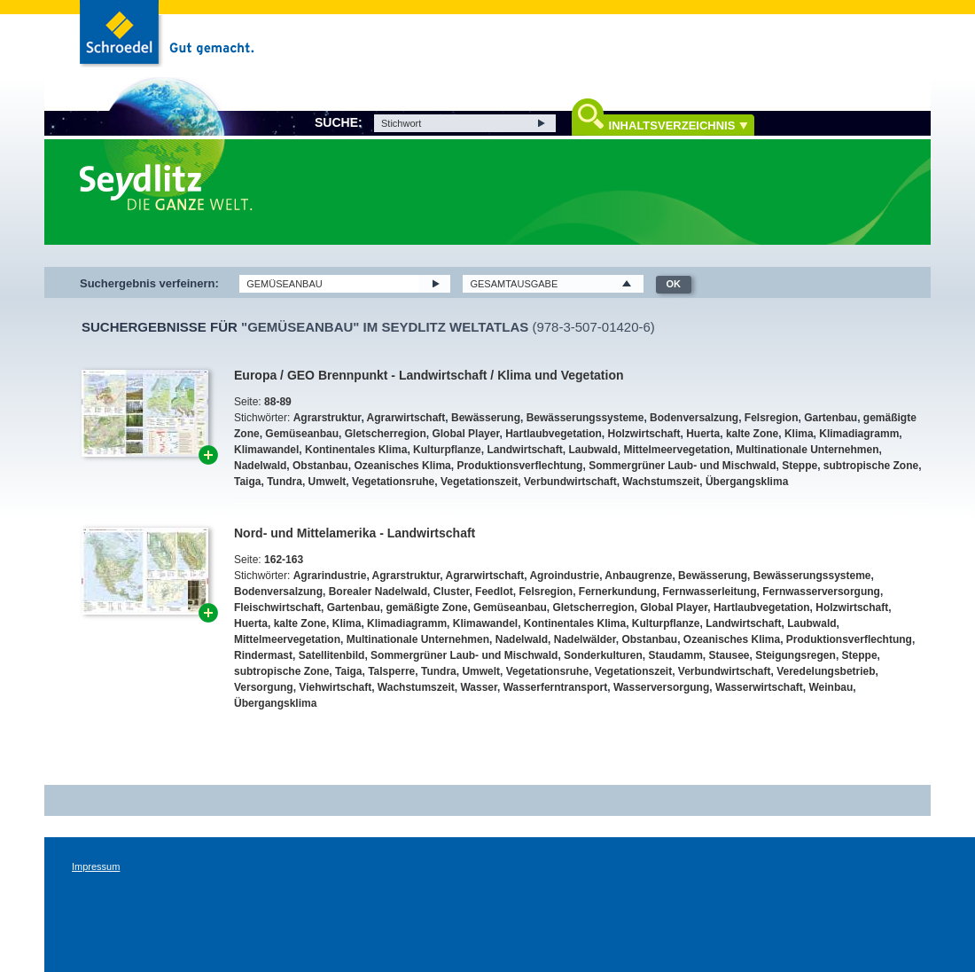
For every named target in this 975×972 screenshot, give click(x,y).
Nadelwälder (585, 639)
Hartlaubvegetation (553, 433)
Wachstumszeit (660, 481)
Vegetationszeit (479, 481)
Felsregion (772, 418)
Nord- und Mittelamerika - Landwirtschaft (354, 533)
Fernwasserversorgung (821, 591)
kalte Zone (752, 433)
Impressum (96, 866)
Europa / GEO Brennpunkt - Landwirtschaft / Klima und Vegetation (428, 375)
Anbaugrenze (638, 575)
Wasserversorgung (661, 687)
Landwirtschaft (524, 449)
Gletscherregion (385, 433)
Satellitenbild (332, 655)
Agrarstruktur (327, 418)
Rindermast (263, 655)
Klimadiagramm (859, 433)
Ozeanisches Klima (402, 465)
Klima (799, 433)
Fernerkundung (618, 591)
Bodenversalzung (694, 418)
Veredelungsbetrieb (825, 671)
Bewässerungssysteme (585, 418)
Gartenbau (830, 418)
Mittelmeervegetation (676, 449)
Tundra (284, 481)
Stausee (728, 655)
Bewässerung (485, 418)
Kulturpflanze (447, 449)
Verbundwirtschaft (570, 481)
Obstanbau (320, 465)
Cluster (451, 591)
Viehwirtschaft (335, 687)
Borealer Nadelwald (378, 591)
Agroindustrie (564, 575)
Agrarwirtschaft (406, 418)
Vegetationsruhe (393, 481)
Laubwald (592, 449)
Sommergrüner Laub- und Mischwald (682, 465)
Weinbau (831, 687)
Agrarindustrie (330, 575)
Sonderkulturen (603, 655)
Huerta (703, 433)
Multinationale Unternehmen (807, 449)
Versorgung (263, 687)
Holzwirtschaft (644, 433)
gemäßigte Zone (426, 607)
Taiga (247, 481)
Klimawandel (266, 449)
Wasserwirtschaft (759, 687)
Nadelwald (260, 465)
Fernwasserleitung (710, 591)
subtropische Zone (870, 465)
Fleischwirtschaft (277, 607)
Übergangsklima (747, 481)
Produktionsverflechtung (519, 465)
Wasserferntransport (555, 687)
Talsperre (391, 671)
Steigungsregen (795, 655)
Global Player (465, 433)
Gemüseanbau (302, 433)
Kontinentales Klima (356, 449)
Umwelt (327, 481)
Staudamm (675, 655)
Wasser (478, 687)
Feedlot (494, 591)
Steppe (799, 465)
